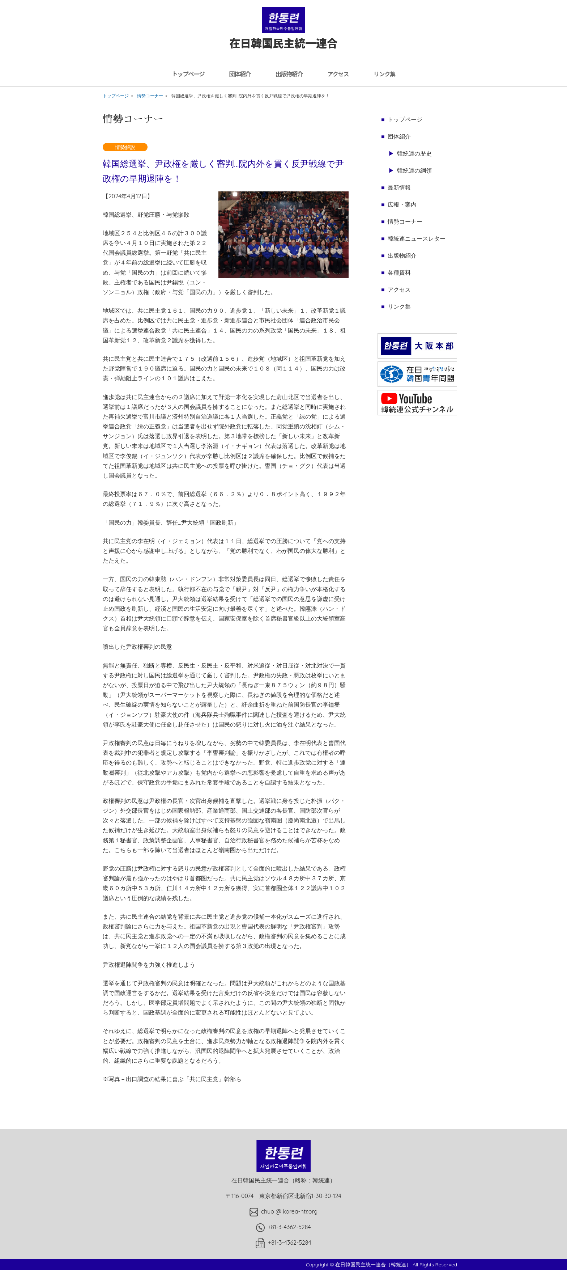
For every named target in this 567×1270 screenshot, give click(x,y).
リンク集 (384, 73)
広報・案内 (402, 204)
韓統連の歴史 (414, 153)
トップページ (188, 73)
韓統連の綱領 (414, 170)
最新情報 (399, 187)
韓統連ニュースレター (417, 238)
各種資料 (399, 272)
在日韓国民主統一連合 (283, 36)
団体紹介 (240, 73)
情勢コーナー (150, 95)
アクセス (338, 73)
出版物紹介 (289, 73)
